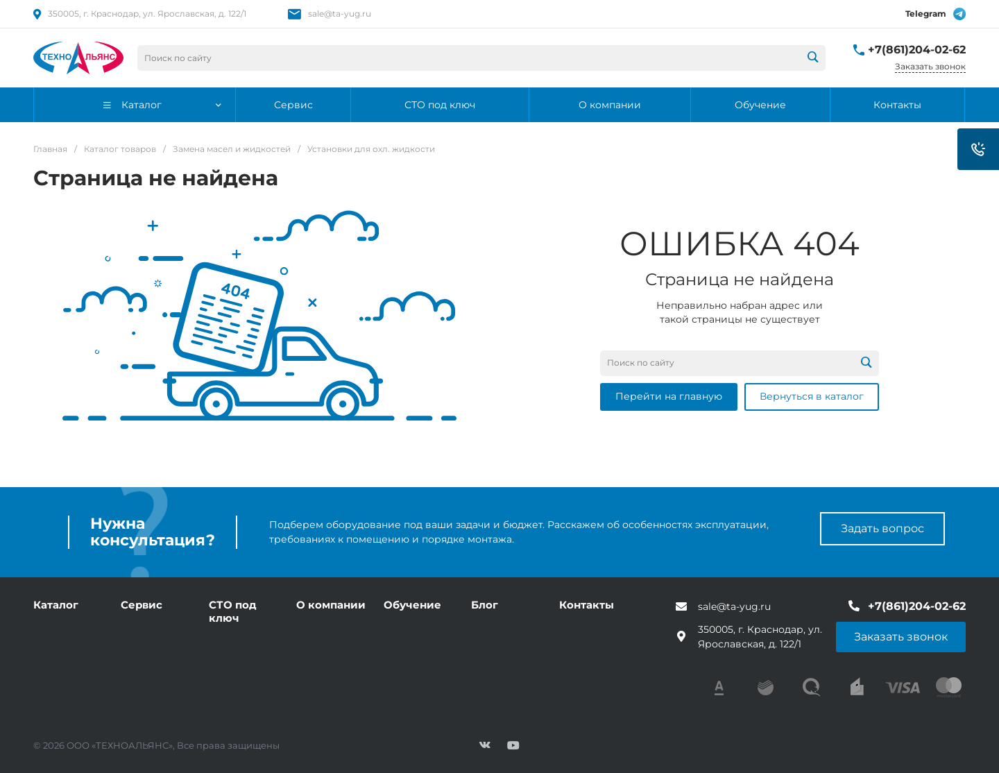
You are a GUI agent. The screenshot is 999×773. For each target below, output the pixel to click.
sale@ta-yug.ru (339, 13)
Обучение (412, 604)
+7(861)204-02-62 (917, 49)
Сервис (141, 604)
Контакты (586, 604)
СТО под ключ (233, 611)
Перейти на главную (668, 396)
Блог (484, 604)
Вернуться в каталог (812, 396)
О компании (331, 604)
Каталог (55, 604)
